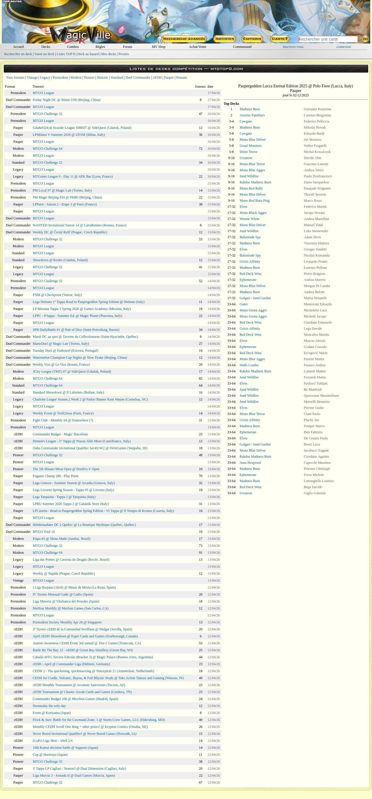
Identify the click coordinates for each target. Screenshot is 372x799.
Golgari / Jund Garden (255, 298)
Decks (45, 47)
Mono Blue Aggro (252, 170)
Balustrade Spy (250, 237)
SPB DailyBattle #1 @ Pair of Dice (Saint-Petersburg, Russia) (76, 330)
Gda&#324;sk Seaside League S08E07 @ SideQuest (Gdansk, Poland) (82, 128)
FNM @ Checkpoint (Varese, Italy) (57, 295)
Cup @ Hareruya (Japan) (50, 755)
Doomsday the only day (49, 706)
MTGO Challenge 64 (47, 149)
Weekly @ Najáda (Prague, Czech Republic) (64, 573)
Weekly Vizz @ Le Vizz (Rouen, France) (61, 364)
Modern (75, 77)
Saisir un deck (44, 54)
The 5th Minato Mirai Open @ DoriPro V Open (66, 469)
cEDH (157, 77)
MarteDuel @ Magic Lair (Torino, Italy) (61, 344)
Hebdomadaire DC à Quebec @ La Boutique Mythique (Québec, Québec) (84, 525)
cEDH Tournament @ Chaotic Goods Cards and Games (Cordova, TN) (82, 692)
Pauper (169, 77)
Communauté (242, 47)
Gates (244, 304)
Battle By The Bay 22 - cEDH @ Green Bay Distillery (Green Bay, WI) (83, 650)
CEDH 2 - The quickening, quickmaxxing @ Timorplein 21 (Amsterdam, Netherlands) (93, 671)
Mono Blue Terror (252, 164)
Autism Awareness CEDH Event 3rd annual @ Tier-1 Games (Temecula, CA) (87, 643)
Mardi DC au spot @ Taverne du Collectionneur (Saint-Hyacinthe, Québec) (85, 337)
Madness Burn (250, 109)
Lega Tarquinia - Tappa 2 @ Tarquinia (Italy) (64, 497)
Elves (244, 207)
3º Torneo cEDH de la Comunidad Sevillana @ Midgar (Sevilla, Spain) (82, 629)
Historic (102, 77)
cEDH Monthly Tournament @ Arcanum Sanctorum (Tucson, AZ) (79, 685)
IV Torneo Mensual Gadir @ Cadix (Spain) (63, 594)
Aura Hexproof (250, 463)
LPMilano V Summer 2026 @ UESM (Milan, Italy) (69, 135)
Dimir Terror (248, 152)
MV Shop (159, 47)
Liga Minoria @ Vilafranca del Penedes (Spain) (66, 601)
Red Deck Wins (251, 274)
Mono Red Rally (251, 188)
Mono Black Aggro (253, 213)
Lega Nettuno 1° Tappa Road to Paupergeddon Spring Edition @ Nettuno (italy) (89, 302)
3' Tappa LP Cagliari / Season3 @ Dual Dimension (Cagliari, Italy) (79, 768)
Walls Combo (249, 365)
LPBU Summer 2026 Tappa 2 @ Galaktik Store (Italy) (71, 504)
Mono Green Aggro (253, 310)
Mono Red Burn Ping (255, 201)
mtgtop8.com (226, 68)
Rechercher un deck (18, 54)
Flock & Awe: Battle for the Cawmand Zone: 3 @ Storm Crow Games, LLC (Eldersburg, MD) (99, 720)
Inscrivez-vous (293, 47)
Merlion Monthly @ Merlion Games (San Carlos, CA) (71, 608)
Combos (73, 47)
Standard (117, 77)
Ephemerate (248, 280)
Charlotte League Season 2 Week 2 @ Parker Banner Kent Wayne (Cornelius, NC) (90, 399)
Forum (127, 47)
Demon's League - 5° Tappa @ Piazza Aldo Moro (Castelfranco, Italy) (82, 441)
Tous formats (15, 77)
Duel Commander (138, 77)
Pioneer (89, 77)
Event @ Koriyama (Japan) (52, 713)
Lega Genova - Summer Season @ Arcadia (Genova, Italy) (74, 483)
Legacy (45, 77)
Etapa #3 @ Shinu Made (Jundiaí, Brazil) (62, 539)
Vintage (32, 77)
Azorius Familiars (252, 115)
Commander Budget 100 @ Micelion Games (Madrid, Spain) (75, 699)
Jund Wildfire (249, 176)
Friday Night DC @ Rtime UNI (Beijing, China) (67, 100)
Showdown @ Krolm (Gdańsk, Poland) (60, 260)
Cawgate (246, 121)
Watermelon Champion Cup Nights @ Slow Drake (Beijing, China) (80, 358)
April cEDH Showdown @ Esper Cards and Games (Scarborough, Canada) (85, 636)
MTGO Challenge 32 (47, 114)
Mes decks (108, 54)
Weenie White (250, 219)
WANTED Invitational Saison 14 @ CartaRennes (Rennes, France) (79, 225)
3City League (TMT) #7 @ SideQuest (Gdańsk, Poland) (72, 371)
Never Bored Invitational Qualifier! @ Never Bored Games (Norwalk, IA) (85, 734)
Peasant (181, 77)
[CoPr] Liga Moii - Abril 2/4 (53, 741)
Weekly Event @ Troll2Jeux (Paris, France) (63, 413)
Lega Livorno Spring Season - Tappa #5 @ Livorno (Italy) (73, 490)
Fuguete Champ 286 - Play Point (55, 476)
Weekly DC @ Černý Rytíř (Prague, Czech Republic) (70, 232)
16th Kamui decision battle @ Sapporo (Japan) (65, 748)
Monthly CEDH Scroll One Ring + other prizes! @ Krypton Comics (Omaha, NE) (90, 727)
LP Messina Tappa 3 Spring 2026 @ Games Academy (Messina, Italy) (82, 309)
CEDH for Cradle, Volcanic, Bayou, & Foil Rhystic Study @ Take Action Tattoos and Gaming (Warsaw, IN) (108, 678)
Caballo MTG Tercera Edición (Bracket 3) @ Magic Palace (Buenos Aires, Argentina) (93, 657)
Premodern (60, 77)
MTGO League (43, 93)
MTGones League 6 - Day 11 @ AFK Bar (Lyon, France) (73, 176)
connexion (344, 47)
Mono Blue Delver (253, 140)
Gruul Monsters (251, 146)
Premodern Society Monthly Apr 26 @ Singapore (67, 622)
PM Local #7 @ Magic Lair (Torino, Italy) (62, 190)
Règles (100, 47)
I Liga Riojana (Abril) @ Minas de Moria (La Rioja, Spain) (74, 587)
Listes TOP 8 (66, 54)
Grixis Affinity (250, 261)
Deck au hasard (88, 54)
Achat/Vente (197, 47)
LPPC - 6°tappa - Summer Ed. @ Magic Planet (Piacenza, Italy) (77, 316)
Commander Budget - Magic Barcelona (60, 434)
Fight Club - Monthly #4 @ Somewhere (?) (63, 420)
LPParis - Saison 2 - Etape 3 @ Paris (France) (65, 204)
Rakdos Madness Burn (255, 182)
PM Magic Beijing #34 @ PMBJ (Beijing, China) (67, 197)
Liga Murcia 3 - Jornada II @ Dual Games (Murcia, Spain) (74, 775)
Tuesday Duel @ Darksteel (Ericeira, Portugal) (65, 351)
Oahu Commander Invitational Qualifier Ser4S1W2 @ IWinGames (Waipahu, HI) (90, 448)
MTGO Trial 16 (44, 532)
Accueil (18, 47)
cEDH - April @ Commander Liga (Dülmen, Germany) (71, 664)
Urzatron (246, 158)
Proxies (124, 54)
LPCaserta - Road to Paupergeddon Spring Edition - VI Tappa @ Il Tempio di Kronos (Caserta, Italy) (103, 511)
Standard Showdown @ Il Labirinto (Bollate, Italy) (68, 392)
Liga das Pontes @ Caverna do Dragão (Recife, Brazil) (71, 560)
